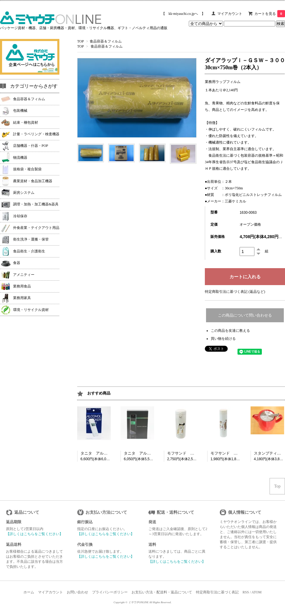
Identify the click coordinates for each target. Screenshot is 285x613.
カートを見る (269, 14)
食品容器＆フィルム (106, 41)
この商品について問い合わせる (245, 315)
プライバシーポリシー (110, 592)
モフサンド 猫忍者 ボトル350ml (197, 453)
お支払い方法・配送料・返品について (162, 592)
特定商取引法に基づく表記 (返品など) (235, 292)
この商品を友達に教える (230, 330)
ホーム (28, 592)
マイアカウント (229, 14)
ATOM (256, 592)
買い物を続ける (223, 339)
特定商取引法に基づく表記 (217, 592)
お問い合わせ (77, 592)
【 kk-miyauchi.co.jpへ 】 (183, 14)
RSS (246, 592)
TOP (80, 41)
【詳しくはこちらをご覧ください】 (34, 534)
